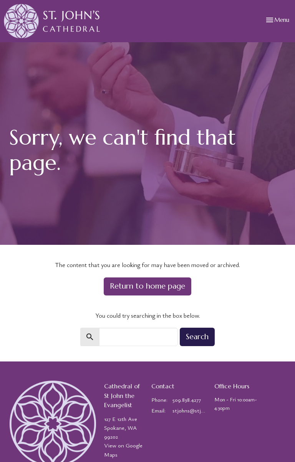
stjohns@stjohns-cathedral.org (189, 410)
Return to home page (147, 286)
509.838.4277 (186, 399)
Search (197, 337)
